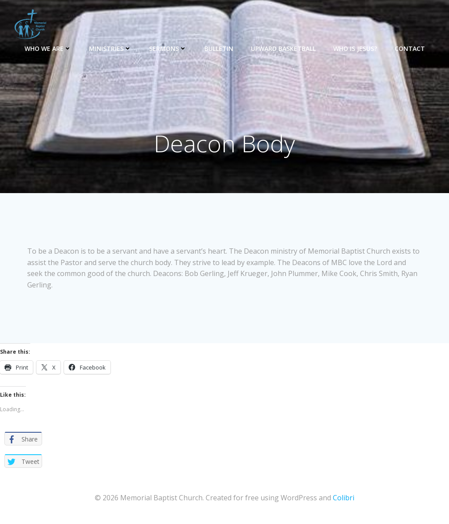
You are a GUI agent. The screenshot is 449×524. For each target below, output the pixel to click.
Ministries (110, 48)
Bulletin (218, 48)
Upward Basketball (283, 48)
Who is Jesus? (355, 48)
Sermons (168, 48)
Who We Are (48, 48)
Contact (410, 48)
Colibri (343, 497)
